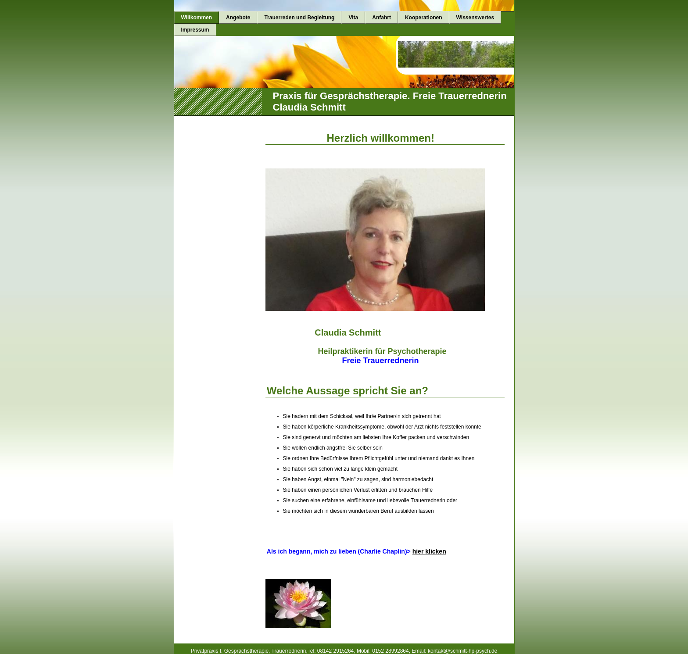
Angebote (238, 17)
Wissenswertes (475, 17)
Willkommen (196, 17)
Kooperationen (423, 17)
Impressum (195, 30)
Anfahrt (381, 17)
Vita (353, 17)
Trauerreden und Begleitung (299, 17)
